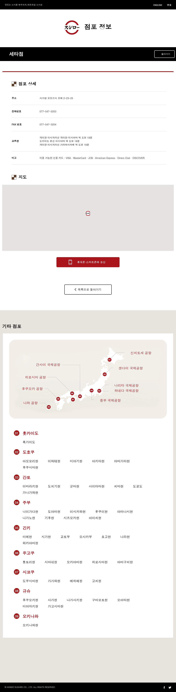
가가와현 (54, 581)
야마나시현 (125, 511)
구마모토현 (100, 600)
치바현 (118, 486)
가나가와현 (30, 492)
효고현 (106, 536)
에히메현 (76, 581)
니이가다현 (30, 511)
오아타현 (123, 600)
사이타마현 (97, 486)
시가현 (46, 536)
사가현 (52, 600)
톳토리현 (29, 562)
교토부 (65, 536)
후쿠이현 (101, 511)
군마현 (74, 486)
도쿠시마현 (30, 581)
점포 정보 (88, 27)
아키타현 (98, 461)
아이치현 (95, 518)
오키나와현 (30, 625)
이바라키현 (30, 486)
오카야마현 (74, 562)
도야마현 (54, 511)
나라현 (125, 536)
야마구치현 (125, 562)
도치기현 (54, 486)
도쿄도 (137, 486)
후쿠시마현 (30, 467)
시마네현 (51, 562)
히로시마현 (100, 562)
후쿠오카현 (30, 600)
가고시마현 (56, 606)
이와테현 (54, 461)
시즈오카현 (71, 518)
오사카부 (85, 536)
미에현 (27, 536)
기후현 (49, 518)
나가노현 (29, 518)
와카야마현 (30, 543)
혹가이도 (29, 442)
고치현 (96, 581)
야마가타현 (122, 461)
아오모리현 (30, 461)
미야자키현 (30, 606)
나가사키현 (74, 600)
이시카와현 (78, 511)
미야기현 (76, 461)
